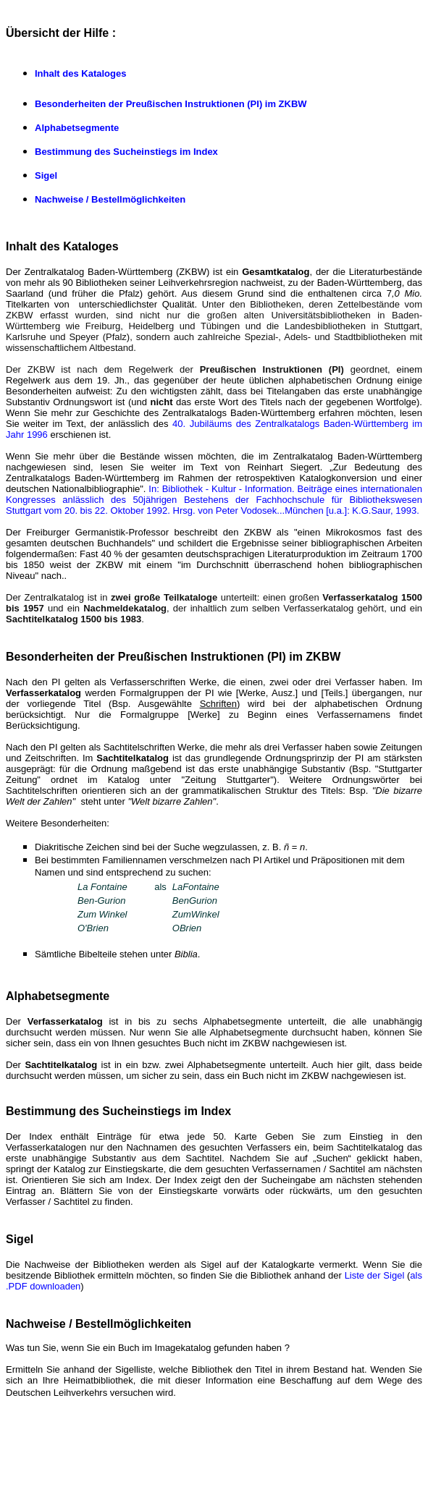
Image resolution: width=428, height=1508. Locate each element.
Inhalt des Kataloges (80, 73)
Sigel (46, 175)
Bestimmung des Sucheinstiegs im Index (126, 151)
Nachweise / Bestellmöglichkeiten (110, 199)
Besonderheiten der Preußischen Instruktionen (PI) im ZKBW (171, 103)
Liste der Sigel (375, 1275)
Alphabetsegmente (77, 127)
